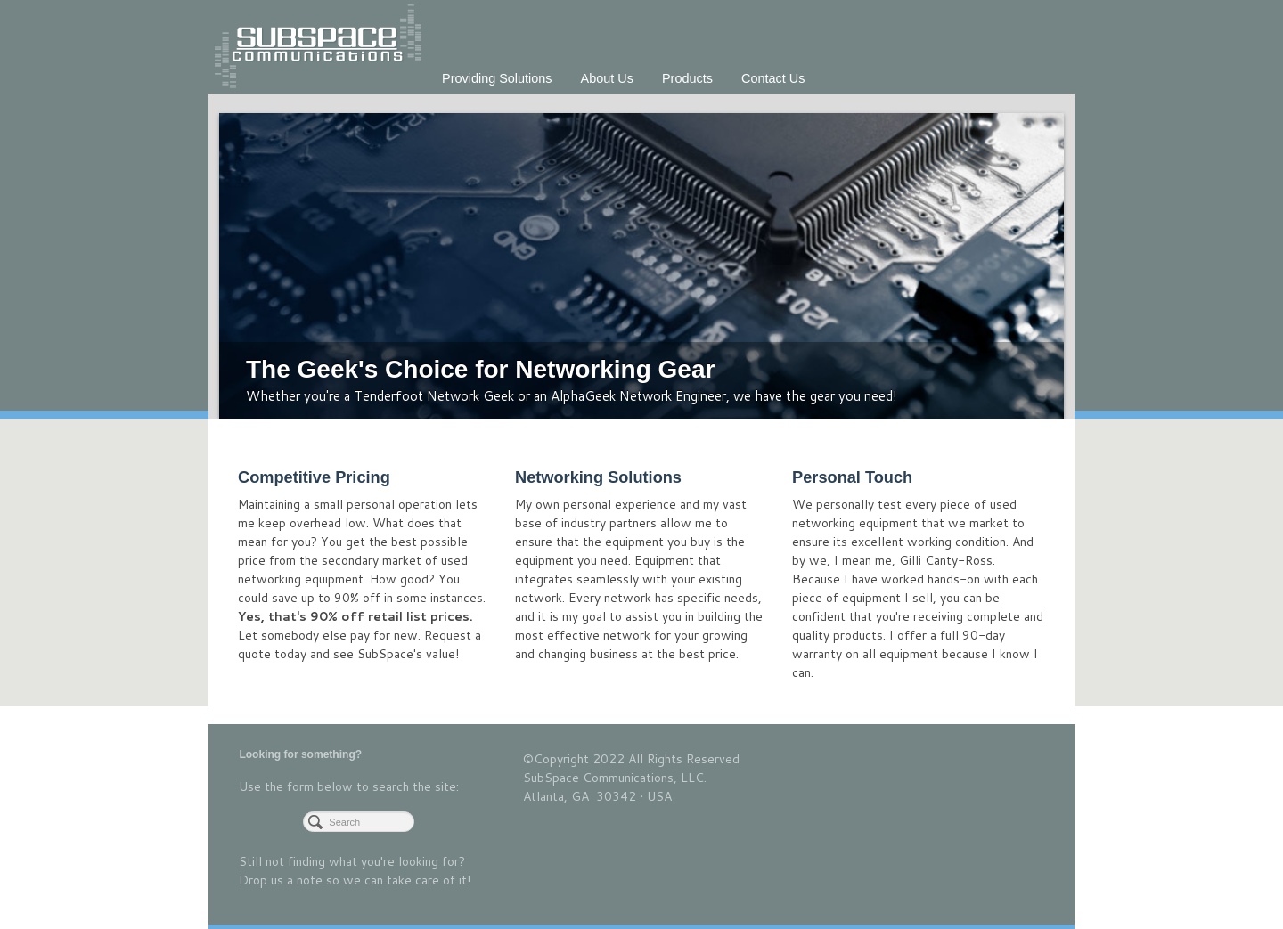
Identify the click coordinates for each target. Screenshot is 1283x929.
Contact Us (773, 78)
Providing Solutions (497, 78)
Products (687, 78)
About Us (607, 78)
